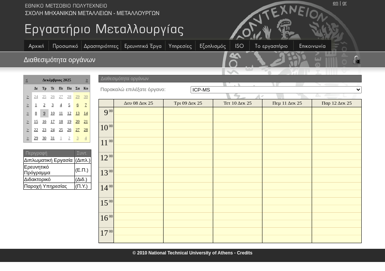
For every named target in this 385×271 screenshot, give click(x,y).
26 (53, 96)
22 (36, 130)
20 (78, 121)
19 (69, 121)
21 (86, 121)
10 (53, 113)
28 (69, 96)
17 (53, 121)
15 (36, 121)
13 (78, 113)
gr (344, 3)
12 (69, 113)
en (335, 3)
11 (61, 113)
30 (86, 96)
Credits (244, 253)
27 (61, 96)
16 (44, 121)
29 (78, 96)
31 (53, 138)
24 (36, 96)
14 (86, 113)
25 (44, 96)
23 (44, 130)
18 (61, 121)
